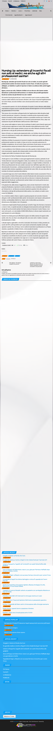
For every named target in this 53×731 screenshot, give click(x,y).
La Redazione (16, 1)
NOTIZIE (17, 255)
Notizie (7, 11)
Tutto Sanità (16, 721)
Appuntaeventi (28, 15)
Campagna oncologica (10, 628)
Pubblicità (23, 1)
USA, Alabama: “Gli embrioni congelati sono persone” (15, 263)
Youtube (49, 1)
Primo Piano (27, 11)
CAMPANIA (11, 255)
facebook (44, 1)
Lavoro (20, 11)
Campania (8, 258)
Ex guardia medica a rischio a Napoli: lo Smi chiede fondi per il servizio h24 (25, 560)
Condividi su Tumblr (6, 245)
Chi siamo (4, 1)
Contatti (10, 1)
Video (40, 11)
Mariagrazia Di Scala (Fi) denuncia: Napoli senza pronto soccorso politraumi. (27, 623)
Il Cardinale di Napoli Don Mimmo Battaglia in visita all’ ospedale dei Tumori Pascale (25, 580)
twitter (47, 1)
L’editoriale (34, 11)
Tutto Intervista (8, 15)
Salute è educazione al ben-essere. (14, 632)
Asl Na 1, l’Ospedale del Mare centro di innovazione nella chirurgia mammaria (26, 604)
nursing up (13, 258)
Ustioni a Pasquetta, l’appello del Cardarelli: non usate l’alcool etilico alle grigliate (24, 564)
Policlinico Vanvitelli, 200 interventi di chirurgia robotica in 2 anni (22, 596)
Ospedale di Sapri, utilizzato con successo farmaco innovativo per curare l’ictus (27, 575)
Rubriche (14, 11)
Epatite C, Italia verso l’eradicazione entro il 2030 (17, 612)
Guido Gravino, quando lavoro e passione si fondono (18, 608)
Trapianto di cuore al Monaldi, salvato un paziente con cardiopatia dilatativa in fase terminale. (26, 591)
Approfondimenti (18, 15)
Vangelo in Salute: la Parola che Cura (14, 556)
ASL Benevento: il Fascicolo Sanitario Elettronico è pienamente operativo (24, 600)
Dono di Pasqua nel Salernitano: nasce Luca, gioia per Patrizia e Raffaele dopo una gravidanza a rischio (26, 570)
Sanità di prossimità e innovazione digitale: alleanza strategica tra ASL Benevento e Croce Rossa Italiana (24, 585)
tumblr (51, 1)
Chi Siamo (6, 669)
